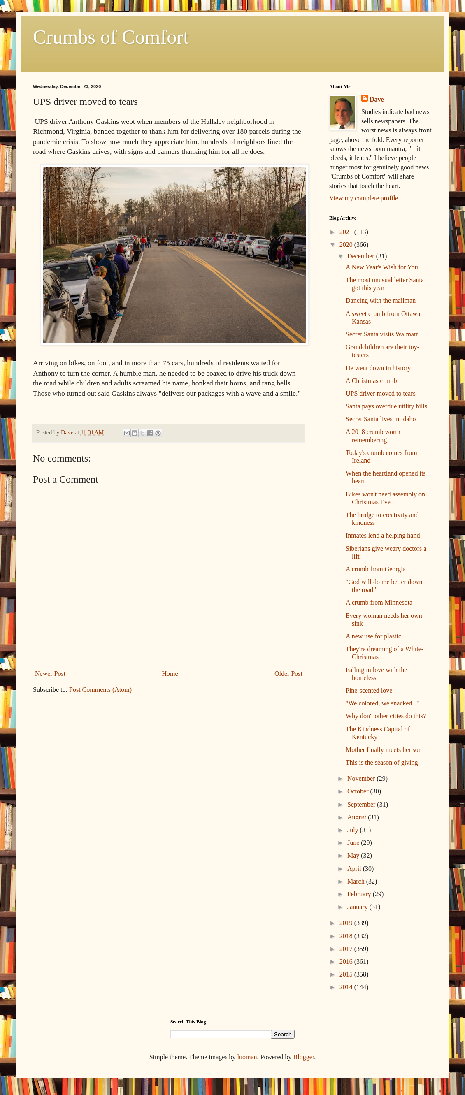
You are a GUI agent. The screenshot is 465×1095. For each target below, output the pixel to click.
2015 (346, 974)
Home (170, 673)
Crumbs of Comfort (111, 37)
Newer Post (50, 673)
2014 (346, 987)
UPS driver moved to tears (381, 393)
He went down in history (378, 367)
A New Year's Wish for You (382, 267)
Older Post (288, 673)
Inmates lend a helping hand (383, 535)
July (353, 829)
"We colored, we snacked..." (383, 703)
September (362, 804)
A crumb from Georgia (376, 569)
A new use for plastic (373, 636)
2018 (346, 936)
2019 (346, 922)
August (357, 817)
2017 (346, 948)
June (354, 842)
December (361, 256)
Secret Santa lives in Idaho (381, 418)
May (354, 855)
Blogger (303, 1056)
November (362, 778)
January (358, 906)
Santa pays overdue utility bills (386, 406)
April (355, 868)
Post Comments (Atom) (100, 689)
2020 (346, 244)
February (360, 894)
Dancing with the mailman (381, 300)
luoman (247, 1056)
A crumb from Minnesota (379, 602)
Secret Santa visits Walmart (382, 334)
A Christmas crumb (371, 380)
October (358, 791)
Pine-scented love (369, 690)
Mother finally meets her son (384, 749)
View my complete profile (363, 198)
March (356, 881)
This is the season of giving (382, 762)
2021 (346, 231)
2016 (346, 961)
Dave (377, 99)
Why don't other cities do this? (386, 715)
